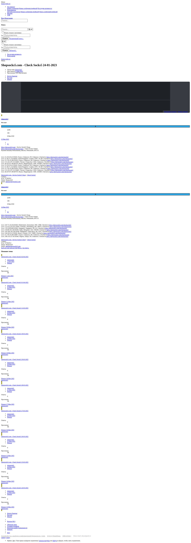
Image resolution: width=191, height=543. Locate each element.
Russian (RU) (11, 521)
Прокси (9, 263)
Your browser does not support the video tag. (95, 91)
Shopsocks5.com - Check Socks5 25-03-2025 (14, 462)
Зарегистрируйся (44, 541)
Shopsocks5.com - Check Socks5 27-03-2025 (14, 411)
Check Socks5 (31, 175)
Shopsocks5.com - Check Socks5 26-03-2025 (14, 436)
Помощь (10, 529)
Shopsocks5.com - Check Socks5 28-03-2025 (14, 385)
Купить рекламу (183, 111)
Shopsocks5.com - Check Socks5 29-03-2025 (14, 359)
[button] (3, 2)
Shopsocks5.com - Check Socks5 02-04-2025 (14, 257)
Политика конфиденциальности (17, 528)
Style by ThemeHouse (54, 536)
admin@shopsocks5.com (13, 181)
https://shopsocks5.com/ (8, 147)
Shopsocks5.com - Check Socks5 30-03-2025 (14, 334)
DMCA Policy (67, 536)
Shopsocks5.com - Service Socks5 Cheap (13, 175)
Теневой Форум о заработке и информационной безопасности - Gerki (23, 536)
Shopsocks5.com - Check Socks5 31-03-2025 (14, 308)
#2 (8, 212)
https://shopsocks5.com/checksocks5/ (12, 149)
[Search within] (30, 29)
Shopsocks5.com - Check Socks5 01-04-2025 (14, 282)
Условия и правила (13, 526)
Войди (55, 541)
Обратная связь (12, 524)
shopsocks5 (18, 69)
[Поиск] (14, 20)
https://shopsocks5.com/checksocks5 (57, 157)
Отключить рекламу (170, 111)
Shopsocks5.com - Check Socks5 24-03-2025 (14, 488)
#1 (8, 144)
